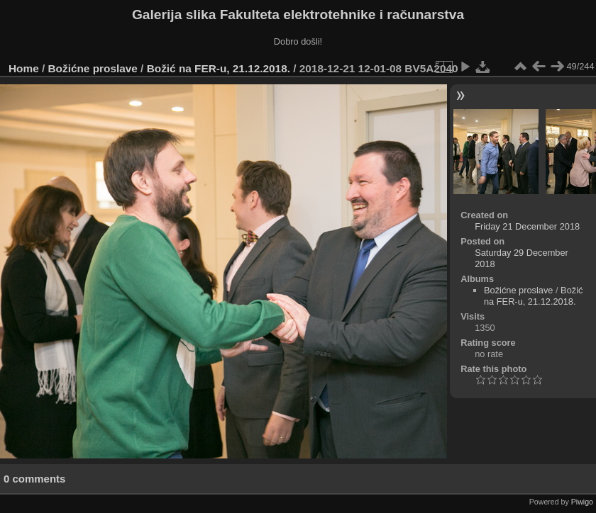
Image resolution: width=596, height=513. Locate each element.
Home (24, 68)
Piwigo (582, 501)
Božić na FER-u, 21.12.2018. (218, 68)
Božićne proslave (93, 68)
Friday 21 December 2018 (527, 226)
